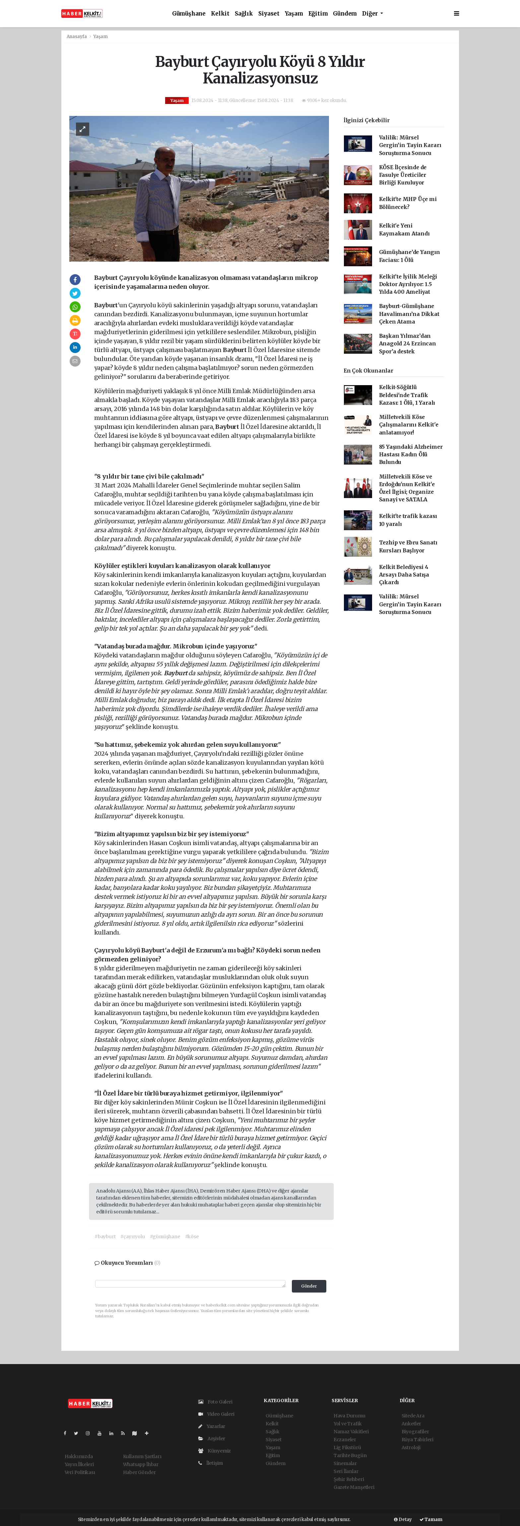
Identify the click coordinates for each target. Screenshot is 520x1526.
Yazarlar (211, 1426)
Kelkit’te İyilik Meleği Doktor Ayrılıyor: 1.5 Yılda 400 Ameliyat (408, 284)
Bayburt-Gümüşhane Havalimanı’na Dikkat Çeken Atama (409, 314)
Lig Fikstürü (347, 1447)
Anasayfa (77, 36)
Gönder (309, 1286)
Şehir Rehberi (349, 1479)
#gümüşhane (165, 1237)
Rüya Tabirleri (417, 1440)
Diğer (370, 13)
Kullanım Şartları (142, 1456)
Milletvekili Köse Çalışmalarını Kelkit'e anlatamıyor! (408, 425)
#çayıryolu (132, 1237)
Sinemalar (345, 1463)
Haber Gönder (139, 1472)
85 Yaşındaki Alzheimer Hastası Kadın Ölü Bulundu (411, 455)
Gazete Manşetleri (354, 1487)
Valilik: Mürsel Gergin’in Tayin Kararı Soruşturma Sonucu (410, 145)
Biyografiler (415, 1432)
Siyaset (269, 13)
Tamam (431, 1519)
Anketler (411, 1424)
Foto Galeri (215, 1402)
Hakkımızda (79, 1456)
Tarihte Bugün (350, 1455)
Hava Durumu (349, 1416)
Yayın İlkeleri (79, 1464)
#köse (192, 1237)
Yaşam (294, 13)
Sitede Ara (413, 1416)
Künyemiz (214, 1451)
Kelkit (220, 13)
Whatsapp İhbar (141, 1464)
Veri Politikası (80, 1472)
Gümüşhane (189, 13)
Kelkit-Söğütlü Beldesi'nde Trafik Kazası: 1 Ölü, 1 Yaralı (407, 395)
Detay (403, 1519)
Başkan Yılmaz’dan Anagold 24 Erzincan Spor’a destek (407, 344)
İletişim (210, 1463)
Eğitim (318, 13)
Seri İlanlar (346, 1471)
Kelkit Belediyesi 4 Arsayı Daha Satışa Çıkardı (404, 575)
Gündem (345, 13)
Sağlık (244, 13)
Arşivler (211, 1439)
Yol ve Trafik (348, 1424)
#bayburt (105, 1237)
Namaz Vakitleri (351, 1432)
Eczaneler (345, 1440)
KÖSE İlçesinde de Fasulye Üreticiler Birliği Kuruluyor (403, 175)
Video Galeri (216, 1414)
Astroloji (411, 1447)
